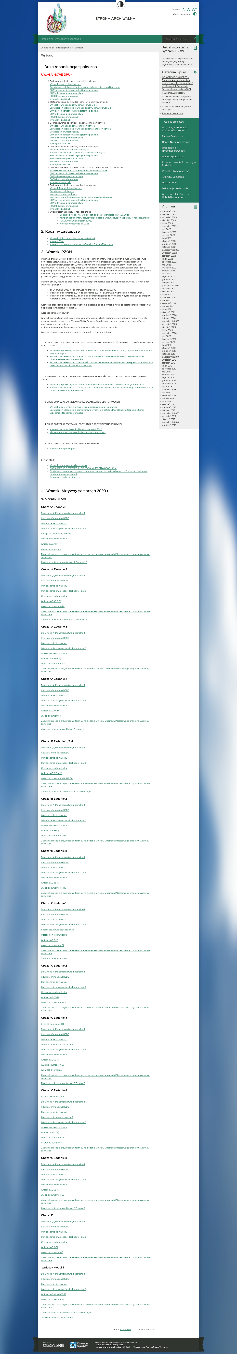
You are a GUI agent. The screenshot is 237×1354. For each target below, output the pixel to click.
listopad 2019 (168, 354)
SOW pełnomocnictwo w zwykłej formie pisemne (74, 90)
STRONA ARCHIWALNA (115, 18)
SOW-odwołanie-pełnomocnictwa (66, 114)
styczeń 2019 (168, 377)
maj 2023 (166, 229)
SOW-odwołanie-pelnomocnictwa (66, 93)
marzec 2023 (168, 235)
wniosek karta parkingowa (63, 448)
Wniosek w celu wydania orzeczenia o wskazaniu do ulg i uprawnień (84, 407)
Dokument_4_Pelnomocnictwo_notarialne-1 (63, 513)
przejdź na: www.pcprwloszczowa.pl (61, 38)
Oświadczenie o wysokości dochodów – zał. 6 (63, 528)
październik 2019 (170, 356)
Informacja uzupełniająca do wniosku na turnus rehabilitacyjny (81, 197)
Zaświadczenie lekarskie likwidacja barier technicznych (77, 152)
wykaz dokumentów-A (52, 663)
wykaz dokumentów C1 (52, 945)
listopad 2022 (168, 247)
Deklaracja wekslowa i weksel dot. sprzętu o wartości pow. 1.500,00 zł (94, 214)
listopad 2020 (169, 318)
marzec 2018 (168, 398)
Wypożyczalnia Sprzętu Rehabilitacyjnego (175, 195)
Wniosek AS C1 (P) (49, 940)
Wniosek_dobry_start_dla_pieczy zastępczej (72, 238)
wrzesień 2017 (169, 416)
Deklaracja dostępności (175, 188)
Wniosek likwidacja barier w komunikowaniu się (73, 104)
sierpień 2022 (169, 255)
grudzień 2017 (169, 407)
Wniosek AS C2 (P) (50, 997)
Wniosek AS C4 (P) (50, 1132)
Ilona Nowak (125, 1329)
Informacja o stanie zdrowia (63, 194)
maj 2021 (166, 300)
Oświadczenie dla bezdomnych (65, 477)
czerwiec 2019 (169, 368)
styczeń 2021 (168, 312)
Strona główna (63, 47)
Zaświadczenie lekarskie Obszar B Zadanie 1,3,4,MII (66, 791)
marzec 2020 (168, 342)
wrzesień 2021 (169, 288)
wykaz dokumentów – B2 (53, 835)
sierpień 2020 (169, 327)
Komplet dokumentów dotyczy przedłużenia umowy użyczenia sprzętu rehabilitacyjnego (104, 217)
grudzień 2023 (169, 211)
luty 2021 (166, 309)
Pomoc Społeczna (172, 156)
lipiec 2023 (167, 223)
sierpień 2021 (168, 291)
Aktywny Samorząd (173, 176)
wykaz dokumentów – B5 (53, 887)
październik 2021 (170, 285)
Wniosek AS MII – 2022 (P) (53, 1294)
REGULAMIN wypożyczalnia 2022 (76, 220)
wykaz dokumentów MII (52, 1299)
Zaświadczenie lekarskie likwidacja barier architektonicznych (80, 128)
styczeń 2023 (169, 241)
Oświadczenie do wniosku (54, 523)
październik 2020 (170, 321)
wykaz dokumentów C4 (52, 1137)
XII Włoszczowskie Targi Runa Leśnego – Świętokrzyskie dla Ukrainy (177, 99)
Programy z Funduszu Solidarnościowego (174, 129)
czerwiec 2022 (169, 261)
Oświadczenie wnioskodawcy (64, 131)
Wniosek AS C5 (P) (50, 1189)
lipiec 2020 (167, 330)
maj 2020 (166, 336)
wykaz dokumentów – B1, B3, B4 (57, 778)
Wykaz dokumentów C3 (53, 1064)
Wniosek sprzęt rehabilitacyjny (65, 84)
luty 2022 (166, 273)
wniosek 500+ (57, 241)
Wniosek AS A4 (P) (50, 710)
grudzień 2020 (169, 315)
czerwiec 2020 (169, 333)
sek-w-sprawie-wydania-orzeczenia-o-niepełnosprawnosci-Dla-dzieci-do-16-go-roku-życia (99, 384)
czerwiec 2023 (169, 226)
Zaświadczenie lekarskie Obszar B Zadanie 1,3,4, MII (66, 1312)
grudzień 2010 (169, 425)
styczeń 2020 (169, 348)
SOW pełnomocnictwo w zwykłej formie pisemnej (74, 134)
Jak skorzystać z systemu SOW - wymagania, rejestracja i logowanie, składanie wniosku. (178, 61)
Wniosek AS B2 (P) (50, 830)
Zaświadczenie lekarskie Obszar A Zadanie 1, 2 (64, 562)
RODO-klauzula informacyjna (64, 96)
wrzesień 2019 (169, 359)
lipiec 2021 (167, 294)
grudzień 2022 (169, 244)
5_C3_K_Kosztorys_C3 (52, 1024)
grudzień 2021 (169, 279)
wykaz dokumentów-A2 (53, 606)
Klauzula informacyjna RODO (55, 518)
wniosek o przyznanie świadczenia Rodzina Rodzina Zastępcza (81, 244)
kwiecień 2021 (169, 303)
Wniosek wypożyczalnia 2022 (74, 223)
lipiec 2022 (167, 258)
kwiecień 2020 (169, 339)
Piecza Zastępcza (172, 136)
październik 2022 (170, 250)
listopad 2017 (168, 410)
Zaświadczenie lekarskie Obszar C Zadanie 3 (63, 1083)
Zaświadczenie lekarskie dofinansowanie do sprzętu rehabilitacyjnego (85, 87)
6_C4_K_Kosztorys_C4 (52, 1096)
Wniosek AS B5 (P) (50, 882)
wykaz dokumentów (51, 549)
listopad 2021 (168, 282)
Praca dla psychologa (172, 113)
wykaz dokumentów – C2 (53, 1002)
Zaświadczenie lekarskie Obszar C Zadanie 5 (63, 1208)
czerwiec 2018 (169, 389)
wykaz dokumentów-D (52, 1252)
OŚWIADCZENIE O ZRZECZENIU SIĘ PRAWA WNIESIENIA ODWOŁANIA (83, 468)
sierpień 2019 (168, 362)
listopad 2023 (169, 214)
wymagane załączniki (60, 99)
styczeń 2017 (168, 419)
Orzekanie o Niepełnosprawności (173, 149)
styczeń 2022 (168, 276)
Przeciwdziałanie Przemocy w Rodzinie (179, 164)
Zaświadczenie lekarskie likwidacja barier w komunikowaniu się (81, 107)
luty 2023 (166, 238)
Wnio (52, 384)
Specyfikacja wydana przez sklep (57, 929)
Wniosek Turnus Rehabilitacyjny (66, 188)
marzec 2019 (168, 374)
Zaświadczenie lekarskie (62, 191)
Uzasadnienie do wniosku (54, 538)
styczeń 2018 (168, 404)
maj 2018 (166, 392)
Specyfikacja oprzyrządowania (56, 533)
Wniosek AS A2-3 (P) (51, 601)
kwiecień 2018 (169, 395)
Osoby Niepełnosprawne (176, 142)
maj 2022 (166, 264)
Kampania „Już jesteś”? (173, 92)
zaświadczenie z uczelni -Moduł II (57, 1317)
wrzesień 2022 (169, 252)
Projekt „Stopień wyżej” (175, 171)
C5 (63, 1194)
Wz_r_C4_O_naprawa (51, 1142)
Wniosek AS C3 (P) (50, 1059)
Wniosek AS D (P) (49, 1247)
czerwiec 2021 (169, 297)
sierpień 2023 (169, 220)
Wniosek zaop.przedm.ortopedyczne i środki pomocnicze (78, 170)
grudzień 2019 (169, 351)
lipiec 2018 (167, 386)
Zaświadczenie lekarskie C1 (54, 958)
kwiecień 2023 (169, 232)
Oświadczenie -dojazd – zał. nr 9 (57, 1044)
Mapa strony (169, 182)
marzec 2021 (168, 306)
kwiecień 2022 (169, 267)
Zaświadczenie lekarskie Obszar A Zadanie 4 (63, 729)
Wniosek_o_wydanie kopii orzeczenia (68, 465)
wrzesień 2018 (169, 383)
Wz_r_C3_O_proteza (51, 1070)
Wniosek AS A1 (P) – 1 (51, 544)
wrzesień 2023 (169, 217)
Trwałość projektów (173, 121)
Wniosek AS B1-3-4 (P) (51, 773)
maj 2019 (166, 371)
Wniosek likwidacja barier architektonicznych (72, 125)
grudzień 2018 (169, 380)
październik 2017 (170, 413)
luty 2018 (166, 401)
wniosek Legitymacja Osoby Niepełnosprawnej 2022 (76, 429)
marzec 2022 (168, 270)
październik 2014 (170, 422)
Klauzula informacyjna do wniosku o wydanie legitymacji (77, 432)
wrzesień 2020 (169, 324)
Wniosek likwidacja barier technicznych (69, 149)
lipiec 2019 (167, 365)
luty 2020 (166, 345)
